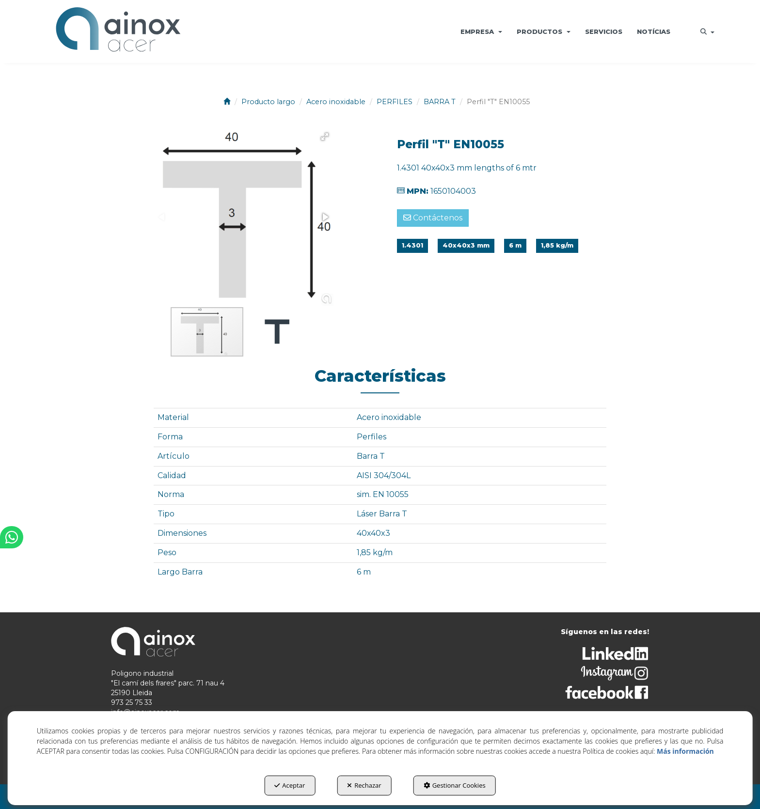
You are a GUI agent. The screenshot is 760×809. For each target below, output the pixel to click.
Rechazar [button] (364, 785)
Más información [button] (685, 751)
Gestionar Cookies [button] (455, 785)
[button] (118, 31)
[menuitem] (481, 31)
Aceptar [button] (289, 785)
